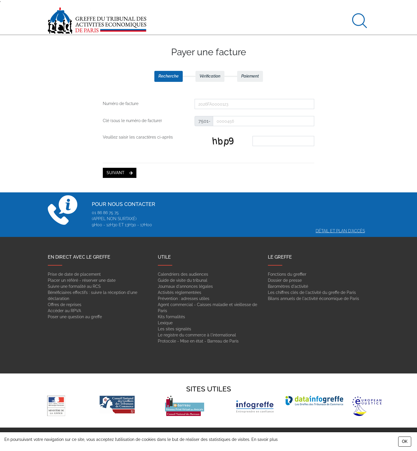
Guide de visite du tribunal (182, 280)
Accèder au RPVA (64, 310)
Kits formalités (171, 316)
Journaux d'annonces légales (185, 286)
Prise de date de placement (74, 274)
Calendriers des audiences (183, 274)
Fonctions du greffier (287, 274)
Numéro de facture (120, 103)
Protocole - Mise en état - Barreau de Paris (198, 341)
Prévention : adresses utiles (183, 298)
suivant (120, 172)
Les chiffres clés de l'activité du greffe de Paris (312, 292)
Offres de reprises (64, 304)
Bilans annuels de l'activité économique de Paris (313, 298)
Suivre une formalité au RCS (74, 286)
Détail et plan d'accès (340, 231)
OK (404, 441)
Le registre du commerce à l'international (197, 335)
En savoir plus (264, 439)
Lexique (165, 323)
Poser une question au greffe (75, 316)
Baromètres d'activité (288, 286)
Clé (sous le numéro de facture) (132, 120)
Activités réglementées (179, 292)
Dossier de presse (285, 280)
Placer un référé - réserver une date (82, 280)
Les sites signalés (174, 329)
